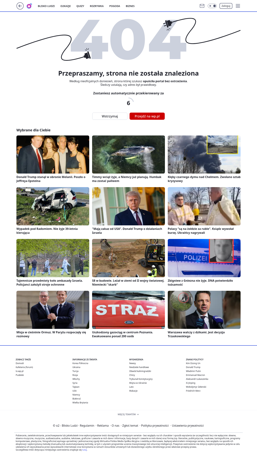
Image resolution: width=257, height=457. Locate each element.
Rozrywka (97, 6)
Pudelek (20, 375)
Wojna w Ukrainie (138, 382)
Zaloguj (226, 6)
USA (74, 390)
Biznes (130, 6)
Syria (74, 382)
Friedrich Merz (193, 390)
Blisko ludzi (46, 6)
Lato (131, 386)
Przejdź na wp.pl (147, 116)
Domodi (20, 363)
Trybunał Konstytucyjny (141, 379)
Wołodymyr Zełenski (196, 386)
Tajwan (75, 386)
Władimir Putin (193, 371)
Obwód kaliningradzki (140, 371)
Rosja (75, 375)
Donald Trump (193, 367)
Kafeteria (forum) (24, 367)
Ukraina (76, 367)
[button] (238, 6)
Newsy (132, 363)
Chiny (132, 375)
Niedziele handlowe (139, 367)
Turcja (75, 371)
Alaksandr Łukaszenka (197, 379)
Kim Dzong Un (193, 363)
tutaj (84, 449)
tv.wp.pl (20, 371)
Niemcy (76, 394)
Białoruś (76, 398)
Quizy (80, 6)
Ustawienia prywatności (187, 426)
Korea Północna (80, 363)
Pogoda (114, 6)
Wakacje (133, 390)
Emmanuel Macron (195, 375)
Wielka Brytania (80, 402)
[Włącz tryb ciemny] (212, 6)
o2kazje (66, 6)
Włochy (76, 379)
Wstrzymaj (110, 116)
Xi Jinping (190, 382)
